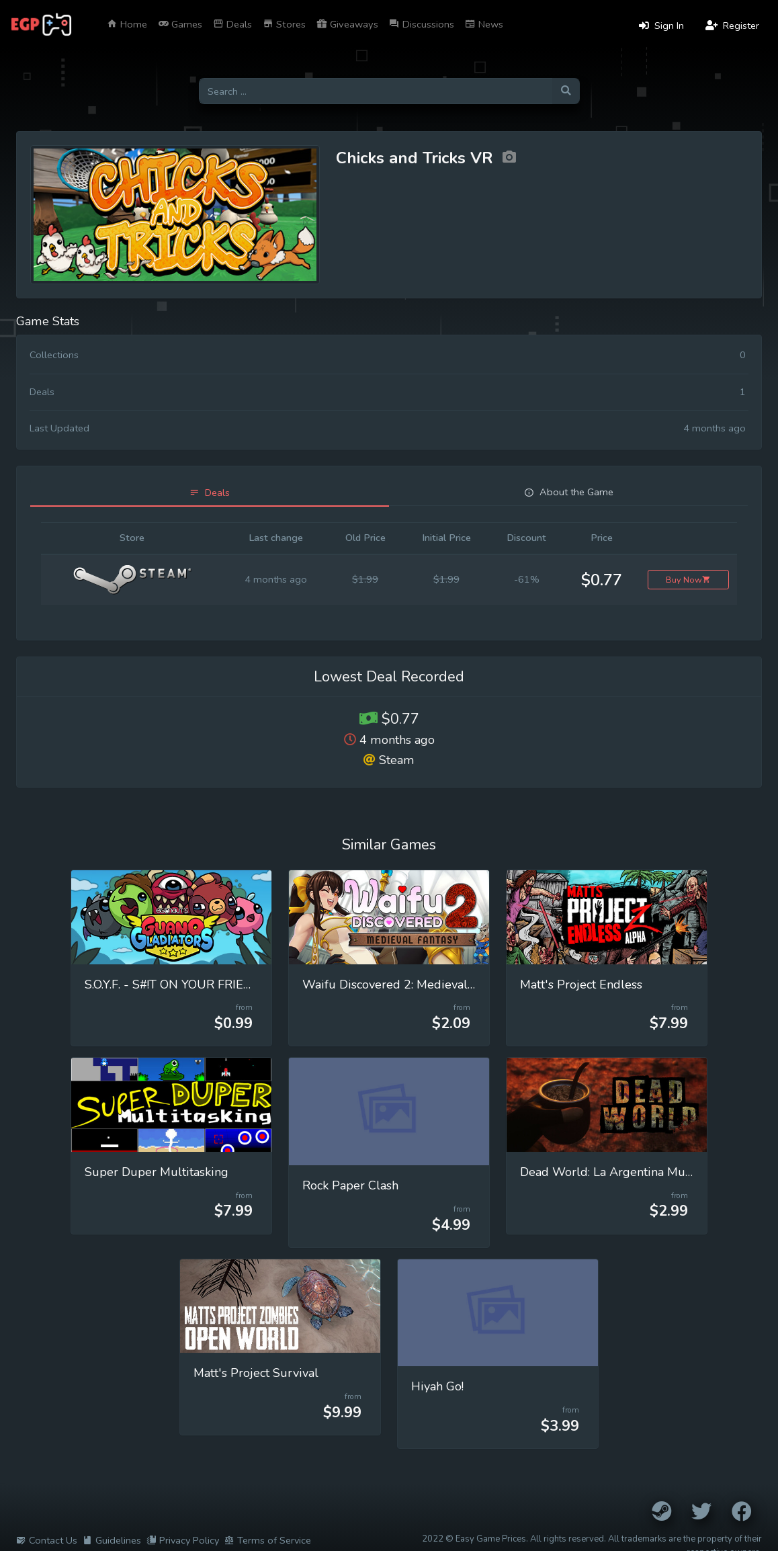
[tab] (209, 493)
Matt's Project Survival (255, 1373)
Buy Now (688, 579)
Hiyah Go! (437, 1386)
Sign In (661, 25)
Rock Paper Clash (350, 1185)
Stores (284, 24)
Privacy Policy (182, 1540)
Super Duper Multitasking (156, 1172)
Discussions (421, 24)
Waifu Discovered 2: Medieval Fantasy (407, 984)
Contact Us (46, 1540)
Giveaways (347, 24)
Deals (232, 24)
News (484, 24)
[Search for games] (375, 91)
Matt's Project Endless (581, 984)
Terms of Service (267, 1540)
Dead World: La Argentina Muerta (613, 1172)
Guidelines (112, 1540)
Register (732, 25)
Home (127, 24)
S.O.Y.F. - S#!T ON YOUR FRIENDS (177, 984)
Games (180, 24)
